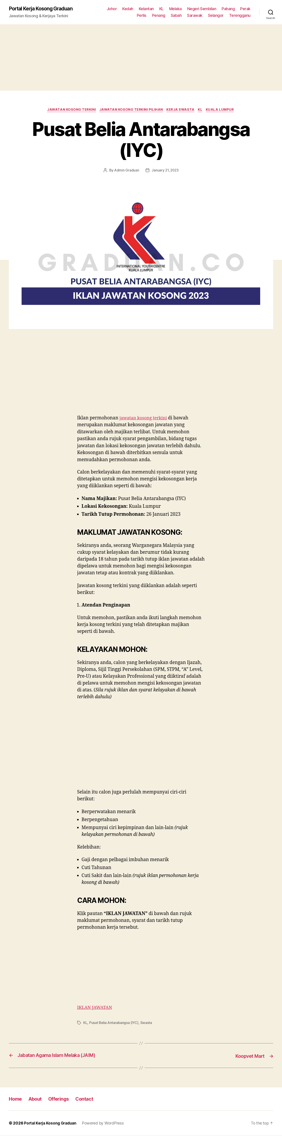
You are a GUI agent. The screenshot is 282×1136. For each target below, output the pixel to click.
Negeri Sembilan (201, 9)
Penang (158, 15)
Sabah (176, 15)
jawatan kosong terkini (144, 419)
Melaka (175, 9)
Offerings (63, 1099)
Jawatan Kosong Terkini (69, 110)
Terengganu (239, 15)
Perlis (142, 15)
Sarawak (194, 15)
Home (16, 1099)
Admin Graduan (126, 171)
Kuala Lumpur (222, 110)
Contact (92, 1099)
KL (161, 9)
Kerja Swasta (181, 110)
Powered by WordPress (105, 1123)
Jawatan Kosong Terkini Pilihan (130, 110)
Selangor (216, 15)
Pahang (228, 9)
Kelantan (146, 9)
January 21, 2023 (165, 171)
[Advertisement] (141, 58)
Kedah (127, 9)
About (37, 1099)
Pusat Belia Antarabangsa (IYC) (114, 1023)
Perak (245, 9)
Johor (112, 9)
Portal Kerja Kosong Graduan (43, 8)
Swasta (147, 1023)
